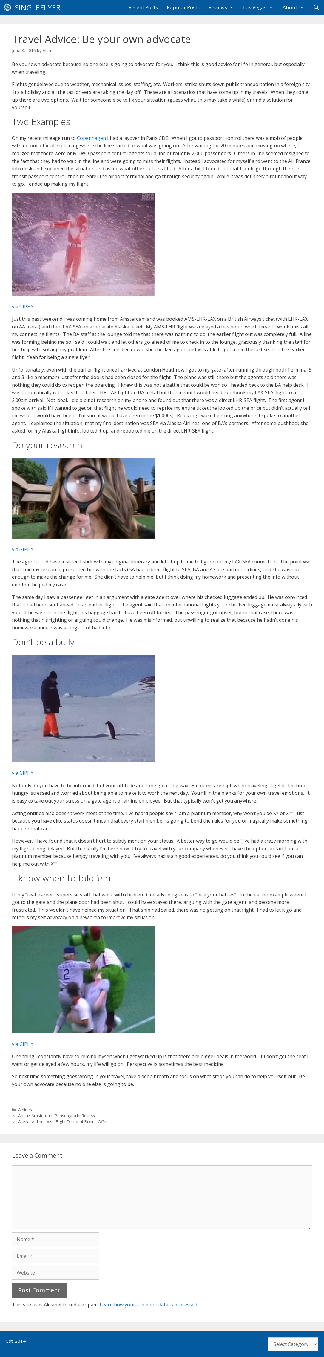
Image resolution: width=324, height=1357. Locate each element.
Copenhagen (91, 138)
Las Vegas (260, 7)
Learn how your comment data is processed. (149, 1304)
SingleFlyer (38, 7)
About (296, 7)
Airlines (25, 1110)
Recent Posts (143, 7)
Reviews (224, 7)
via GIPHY (22, 306)
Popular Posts (183, 7)
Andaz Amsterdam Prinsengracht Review (56, 1115)
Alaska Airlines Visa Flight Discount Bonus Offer (63, 1121)
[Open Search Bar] (316, 7)
